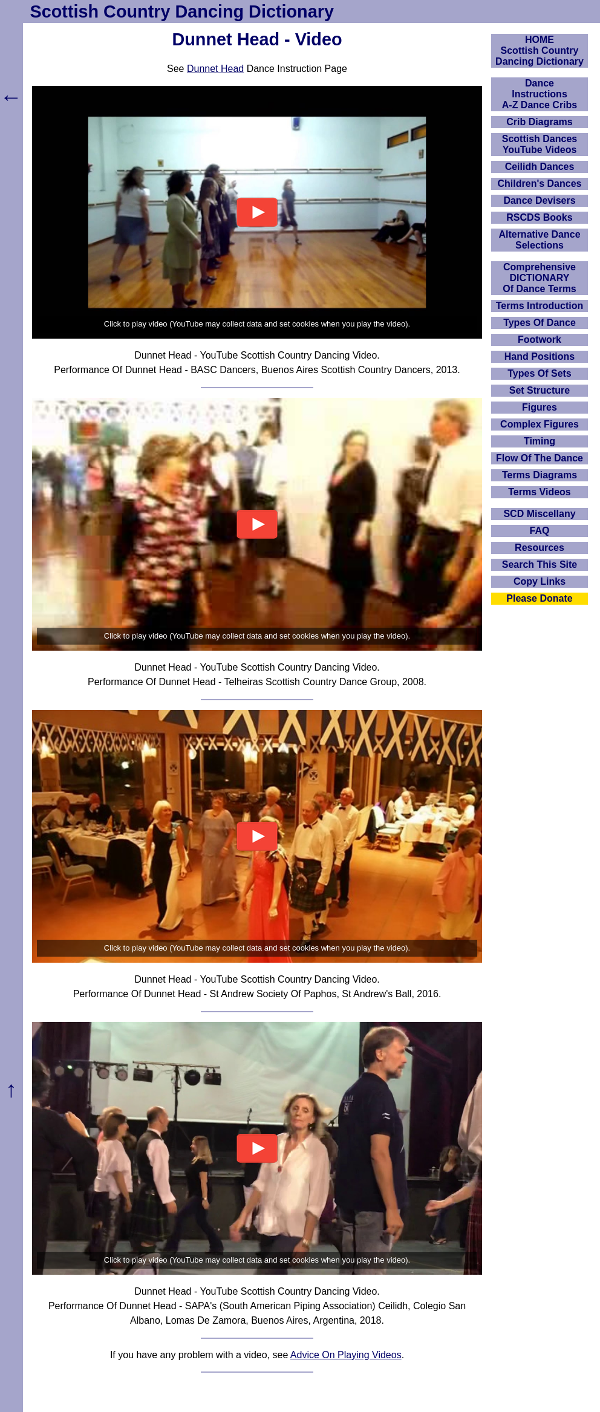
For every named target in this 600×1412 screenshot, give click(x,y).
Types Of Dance (539, 322)
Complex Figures (539, 424)
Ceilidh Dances (540, 166)
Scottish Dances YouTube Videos (539, 144)
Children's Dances (540, 183)
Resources (539, 547)
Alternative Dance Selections (539, 239)
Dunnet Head (215, 68)
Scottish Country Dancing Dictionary (182, 11)
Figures (539, 407)
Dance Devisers (539, 200)
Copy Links (540, 581)
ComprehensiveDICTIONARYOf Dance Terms (539, 278)
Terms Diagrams (539, 475)
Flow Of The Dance (539, 458)
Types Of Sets (539, 373)
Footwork (539, 339)
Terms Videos (539, 492)
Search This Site (540, 564)
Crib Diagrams (539, 122)
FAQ (540, 530)
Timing (539, 441)
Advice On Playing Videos (346, 1355)
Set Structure (539, 390)
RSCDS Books (539, 217)
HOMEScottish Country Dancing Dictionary (539, 50)
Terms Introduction (540, 306)
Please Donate (539, 598)
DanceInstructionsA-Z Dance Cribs (539, 94)
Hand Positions (539, 356)
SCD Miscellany (539, 514)
